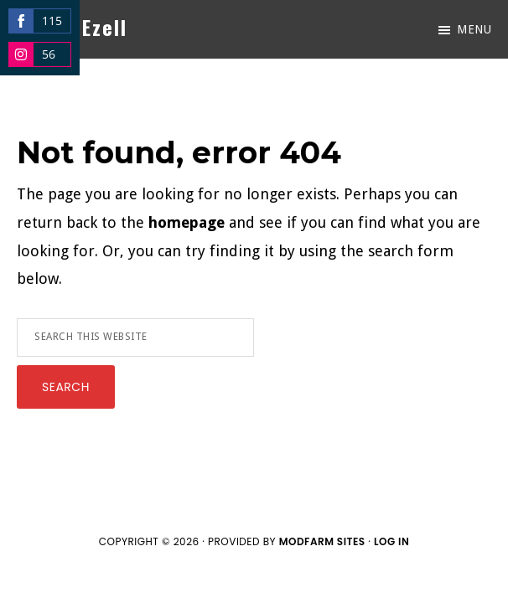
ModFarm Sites (322, 541)
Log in (391, 541)
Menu (474, 29)
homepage (186, 222)
